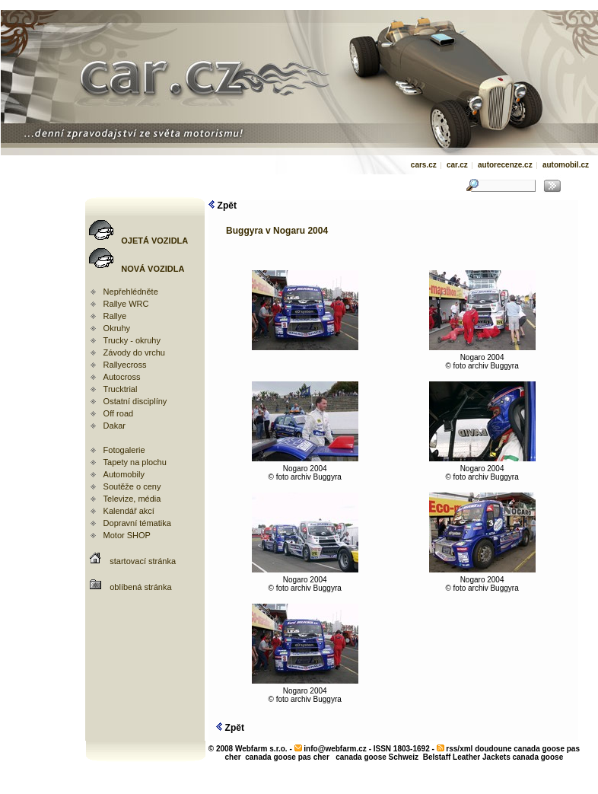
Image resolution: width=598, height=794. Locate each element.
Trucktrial (120, 389)
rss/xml (459, 749)
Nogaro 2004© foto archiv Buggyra (482, 358)
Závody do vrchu (134, 352)
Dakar (114, 425)
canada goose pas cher (287, 757)
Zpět (222, 205)
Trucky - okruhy (132, 340)
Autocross (122, 376)
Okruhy (116, 328)
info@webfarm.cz (335, 749)
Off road (118, 413)
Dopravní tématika (137, 523)
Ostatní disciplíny (135, 401)
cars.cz (424, 165)
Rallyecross (125, 364)
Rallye (115, 315)
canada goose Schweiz (377, 757)
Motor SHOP (127, 535)
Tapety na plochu (135, 462)
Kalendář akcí (128, 510)
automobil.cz (565, 165)
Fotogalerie (124, 449)
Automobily (124, 474)
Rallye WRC (126, 303)
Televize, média (132, 498)
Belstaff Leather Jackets (467, 757)
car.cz (457, 165)
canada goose (538, 757)
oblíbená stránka (140, 587)
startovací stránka (143, 561)
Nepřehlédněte (130, 291)
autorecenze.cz (505, 165)
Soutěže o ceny (132, 486)
